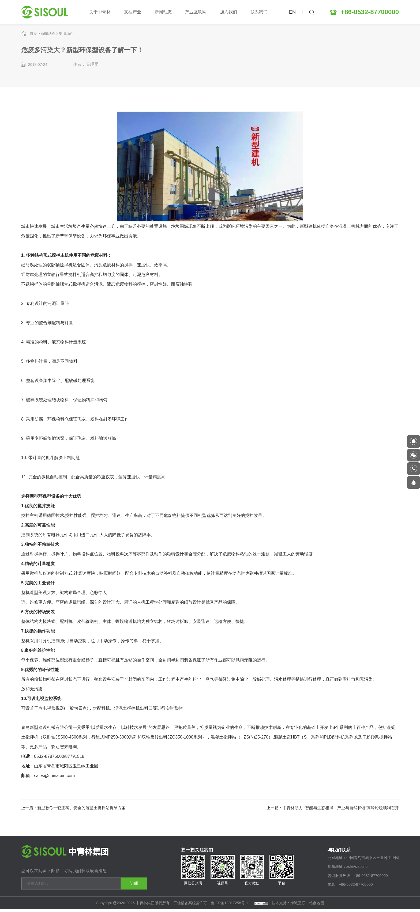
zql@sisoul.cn (358, 871)
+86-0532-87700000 (370, 12)
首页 (33, 33)
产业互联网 (196, 12)
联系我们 (259, 12)
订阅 (128, 882)
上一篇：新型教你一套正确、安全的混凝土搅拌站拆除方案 (77, 807)
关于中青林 (100, 12)
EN (292, 12)
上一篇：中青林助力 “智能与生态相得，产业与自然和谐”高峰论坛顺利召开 (328, 807)
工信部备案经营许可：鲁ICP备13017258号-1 (211, 905)
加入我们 (228, 12)
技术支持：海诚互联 (288, 905)
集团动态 (66, 33)
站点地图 (316, 905)
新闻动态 (163, 12)
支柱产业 (132, 12)
